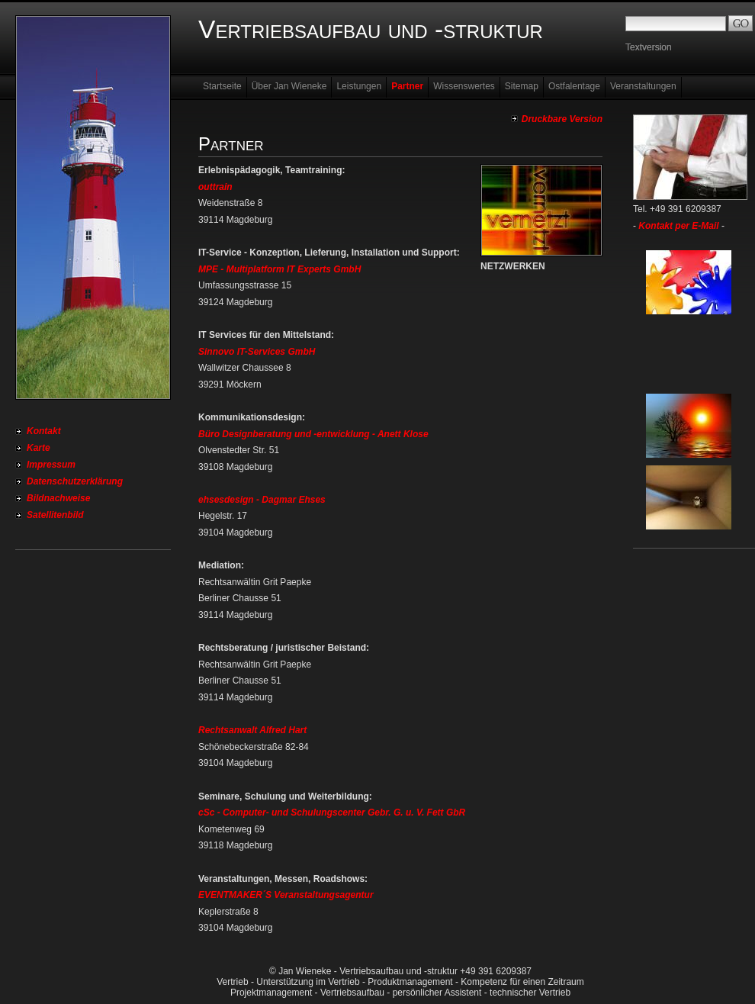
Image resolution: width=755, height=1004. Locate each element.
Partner (407, 86)
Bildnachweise (58, 498)
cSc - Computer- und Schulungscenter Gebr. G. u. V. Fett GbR (331, 812)
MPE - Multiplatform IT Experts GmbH (279, 269)
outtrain (215, 187)
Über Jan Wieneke (289, 86)
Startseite (222, 86)
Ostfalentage (574, 86)
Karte (38, 447)
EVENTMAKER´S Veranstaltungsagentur (286, 895)
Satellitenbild (55, 515)
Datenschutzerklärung (75, 481)
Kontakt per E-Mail (678, 225)
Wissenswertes (464, 86)
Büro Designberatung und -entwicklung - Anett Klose (313, 434)
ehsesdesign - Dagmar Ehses (262, 499)
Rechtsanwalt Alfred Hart (252, 730)
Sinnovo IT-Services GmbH (256, 351)
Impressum (51, 464)
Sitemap (521, 86)
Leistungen (358, 86)
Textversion (648, 47)
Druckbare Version (562, 119)
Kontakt (44, 431)
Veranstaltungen (643, 86)
